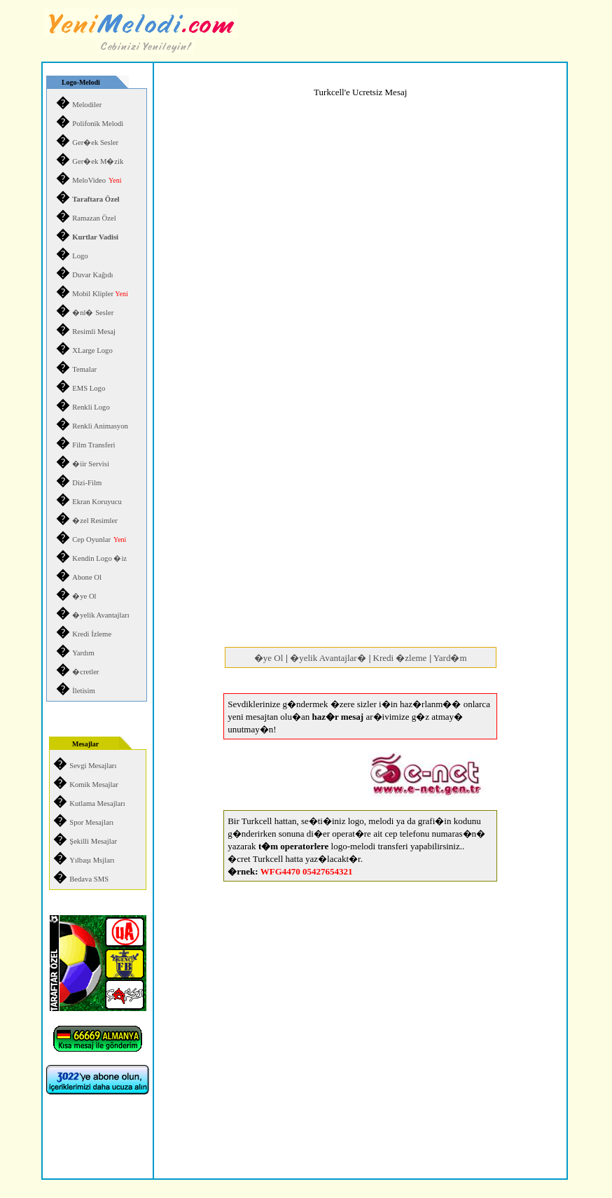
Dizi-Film (87, 483)
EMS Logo (88, 388)
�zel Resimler (95, 520)
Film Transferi (93, 445)
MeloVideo (89, 180)
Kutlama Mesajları (97, 803)
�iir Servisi (90, 464)
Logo (80, 256)
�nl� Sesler (92, 312)
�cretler (85, 672)
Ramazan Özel (94, 218)
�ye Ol (84, 596)
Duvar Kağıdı (92, 275)
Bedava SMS (89, 879)
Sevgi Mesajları (92, 765)
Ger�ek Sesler (95, 142)
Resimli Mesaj (94, 331)
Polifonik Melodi (97, 123)
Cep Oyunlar (91, 539)
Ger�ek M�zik (97, 161)
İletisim (83, 691)
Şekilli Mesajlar (93, 841)
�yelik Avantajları (101, 615)
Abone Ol (87, 577)
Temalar (84, 369)
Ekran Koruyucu (97, 502)
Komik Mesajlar (93, 784)
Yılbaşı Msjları (91, 860)
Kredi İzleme (91, 634)
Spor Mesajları (91, 822)
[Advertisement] (360, 534)
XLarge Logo (92, 350)
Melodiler (87, 105)
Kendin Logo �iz (99, 558)
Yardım (83, 653)
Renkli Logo (91, 407)
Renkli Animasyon (100, 426)
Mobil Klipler (99, 294)
